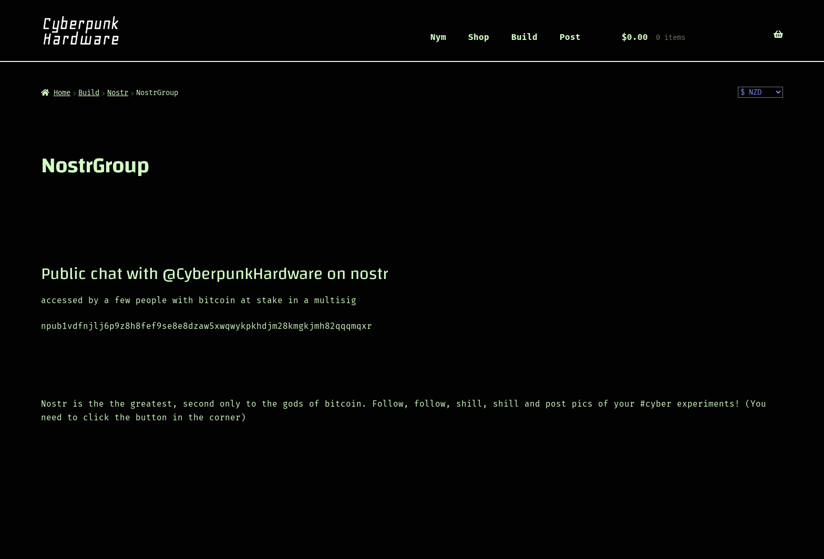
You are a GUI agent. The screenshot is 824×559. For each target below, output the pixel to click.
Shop (478, 37)
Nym (438, 37)
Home (62, 92)
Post (570, 37)
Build (524, 37)
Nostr (117, 92)
